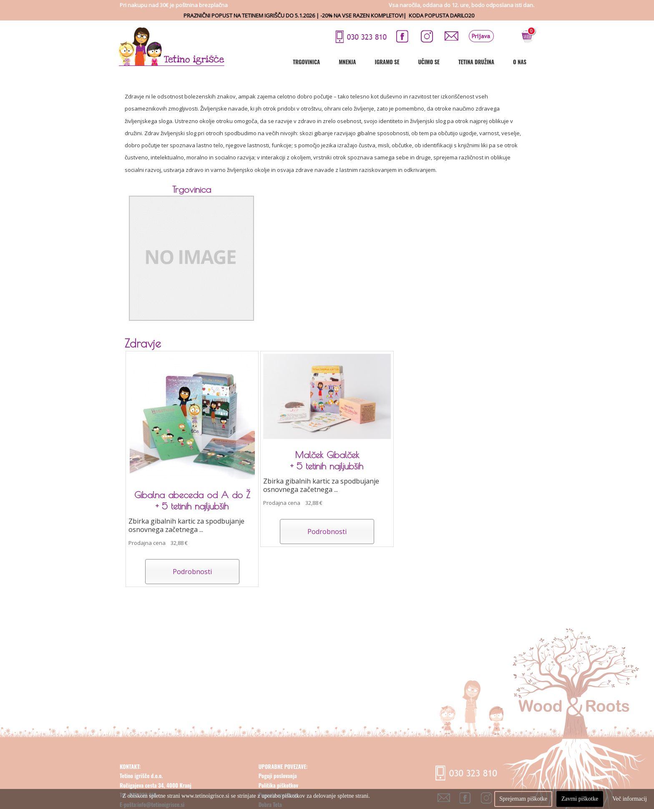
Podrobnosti (192, 571)
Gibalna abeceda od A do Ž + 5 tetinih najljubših (192, 500)
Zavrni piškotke (579, 799)
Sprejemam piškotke (523, 799)
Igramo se (387, 62)
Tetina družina (476, 62)
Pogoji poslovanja (278, 775)
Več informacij (629, 799)
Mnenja (347, 62)
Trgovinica (306, 62)
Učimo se (428, 62)
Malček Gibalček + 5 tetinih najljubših (326, 460)
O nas (519, 62)
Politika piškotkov (278, 785)
